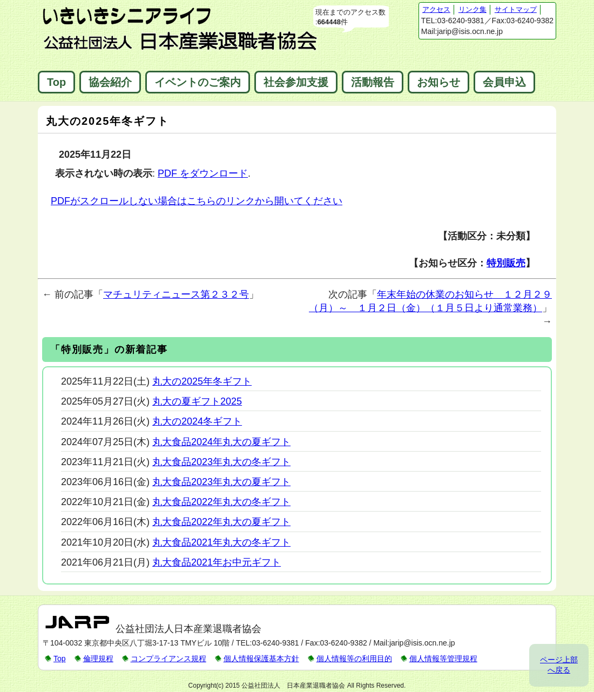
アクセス (436, 9)
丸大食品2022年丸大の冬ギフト (221, 501)
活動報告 (372, 82)
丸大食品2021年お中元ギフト (216, 562)
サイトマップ (516, 9)
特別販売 (506, 263)
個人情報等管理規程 (443, 658)
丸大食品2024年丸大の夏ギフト (221, 441)
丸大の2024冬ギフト (197, 421)
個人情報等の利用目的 (354, 658)
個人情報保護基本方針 (261, 658)
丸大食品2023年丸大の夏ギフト (221, 481)
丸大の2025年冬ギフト (202, 381)
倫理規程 (98, 658)
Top (56, 82)
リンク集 (472, 9)
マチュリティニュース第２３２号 (176, 294)
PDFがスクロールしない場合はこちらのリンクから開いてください (196, 201)
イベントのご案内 (197, 82)
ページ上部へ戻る (559, 665)
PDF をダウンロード (203, 173)
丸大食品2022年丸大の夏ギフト (221, 521)
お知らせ (438, 82)
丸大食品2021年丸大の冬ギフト (221, 542)
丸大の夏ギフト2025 (197, 401)
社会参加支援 (296, 82)
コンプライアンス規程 (168, 658)
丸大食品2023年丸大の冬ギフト (221, 461)
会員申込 (504, 82)
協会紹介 (110, 82)
